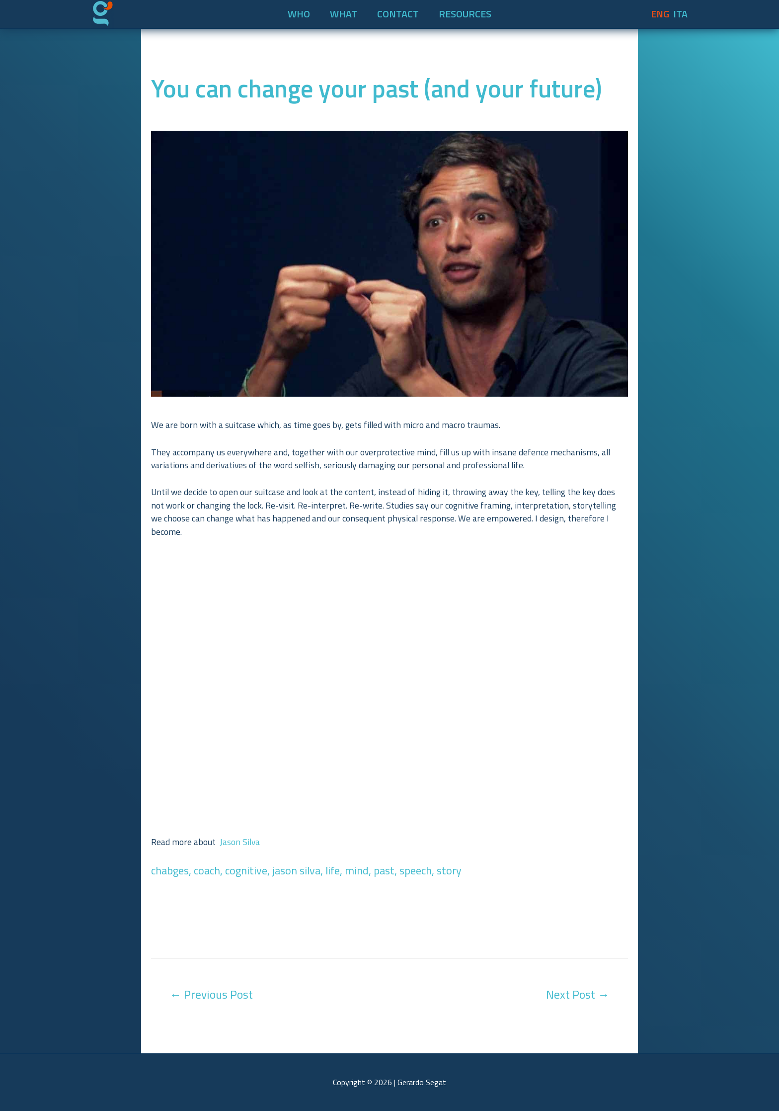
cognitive (246, 870)
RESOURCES (465, 14)
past (384, 870)
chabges (170, 870)
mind (357, 870)
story (449, 870)
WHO (299, 14)
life (332, 870)
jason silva (296, 870)
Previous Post (210, 994)
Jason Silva (240, 842)
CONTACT (398, 14)
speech (415, 870)
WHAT (343, 14)
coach (207, 870)
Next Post (577, 994)
